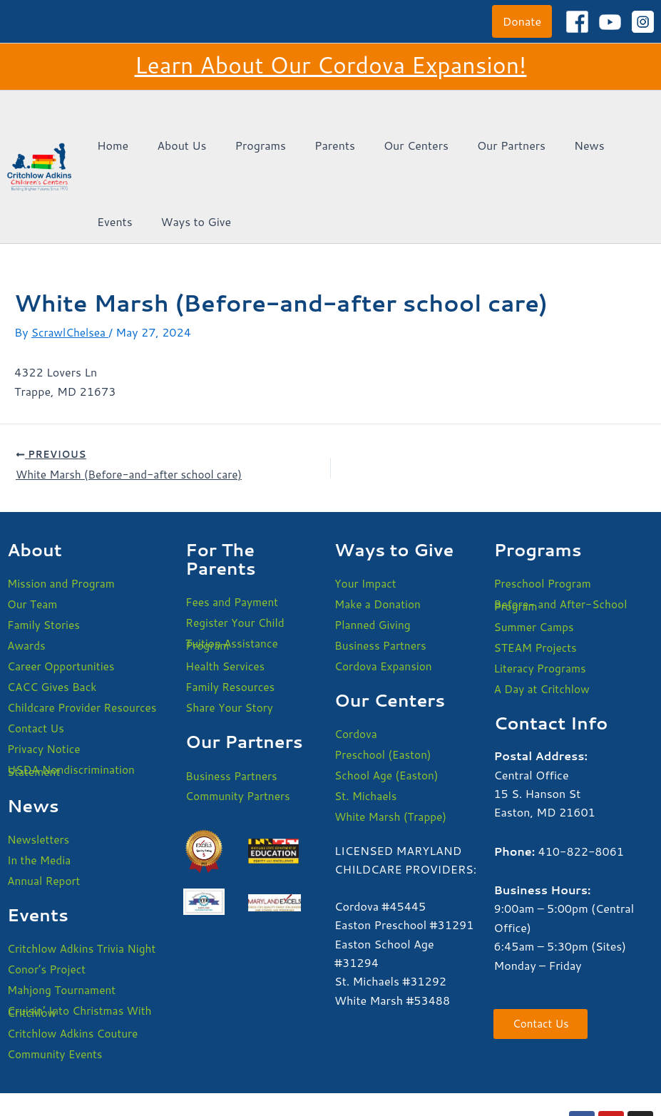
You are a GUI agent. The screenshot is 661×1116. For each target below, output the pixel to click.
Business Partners (233, 706)
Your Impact (366, 509)
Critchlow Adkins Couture (75, 973)
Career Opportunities (62, 594)
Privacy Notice (45, 680)
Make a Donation (379, 530)
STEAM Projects (536, 576)
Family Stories (45, 551)
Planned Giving (374, 551)
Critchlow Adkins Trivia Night (84, 884)
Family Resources (231, 616)
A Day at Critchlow (543, 618)
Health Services (226, 594)
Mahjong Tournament (63, 927)
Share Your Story (230, 637)
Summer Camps (535, 554)
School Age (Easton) (388, 705)
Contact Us (36, 658)
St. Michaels (366, 727)
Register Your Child (236, 549)
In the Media (40, 794)
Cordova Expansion (385, 594)
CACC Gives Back (53, 616)
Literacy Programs (541, 597)
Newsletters (39, 772)
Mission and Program (63, 509)
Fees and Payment (233, 527)
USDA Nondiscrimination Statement (73, 702)
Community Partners (239, 728)
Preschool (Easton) (384, 684)
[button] (522, 21)
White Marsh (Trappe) (392, 748)
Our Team (33, 530)
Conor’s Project (47, 906)
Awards (27, 573)
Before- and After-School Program (562, 531)
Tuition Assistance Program (233, 571)
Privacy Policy (245, 1079)
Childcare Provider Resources (84, 637)
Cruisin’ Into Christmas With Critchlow (82, 950)
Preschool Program (544, 509)
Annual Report (45, 815)
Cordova (356, 663)
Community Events (56, 994)
